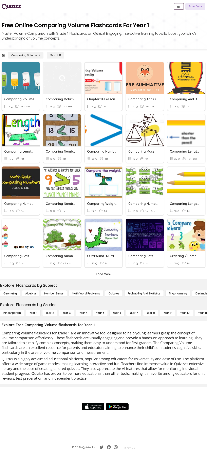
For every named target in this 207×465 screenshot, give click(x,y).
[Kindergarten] (12, 313)
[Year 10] (185, 313)
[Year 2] (49, 313)
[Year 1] (55, 55)
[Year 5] (100, 313)
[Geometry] (10, 293)
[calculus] (114, 293)
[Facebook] (109, 447)
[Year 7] (133, 313)
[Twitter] (102, 447)
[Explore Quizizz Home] (11, 6)
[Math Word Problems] (86, 293)
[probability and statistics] (144, 293)
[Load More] (103, 274)
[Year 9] (167, 313)
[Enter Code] (195, 6)
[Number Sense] (54, 293)
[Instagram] (116, 447)
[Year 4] (83, 313)
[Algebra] (30, 293)
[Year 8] (150, 313)
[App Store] (93, 406)
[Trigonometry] (177, 293)
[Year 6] (117, 313)
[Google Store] (117, 406)
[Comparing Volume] (25, 55)
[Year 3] (66, 313)
